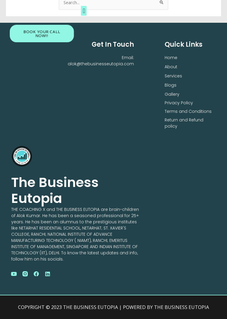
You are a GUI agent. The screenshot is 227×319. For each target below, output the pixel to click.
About (171, 67)
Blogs (170, 85)
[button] (84, 11)
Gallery (172, 94)
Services (173, 76)
